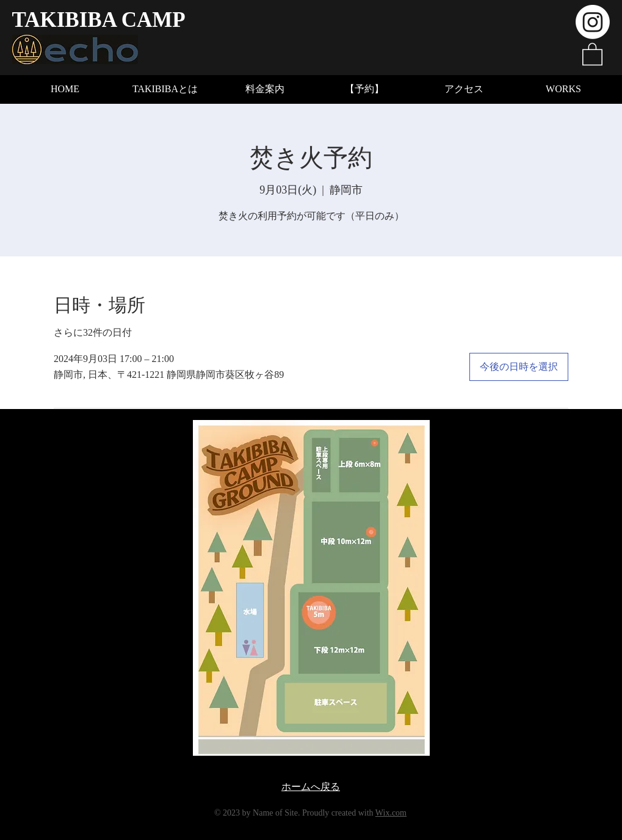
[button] (592, 53)
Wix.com (391, 812)
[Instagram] (593, 22)
